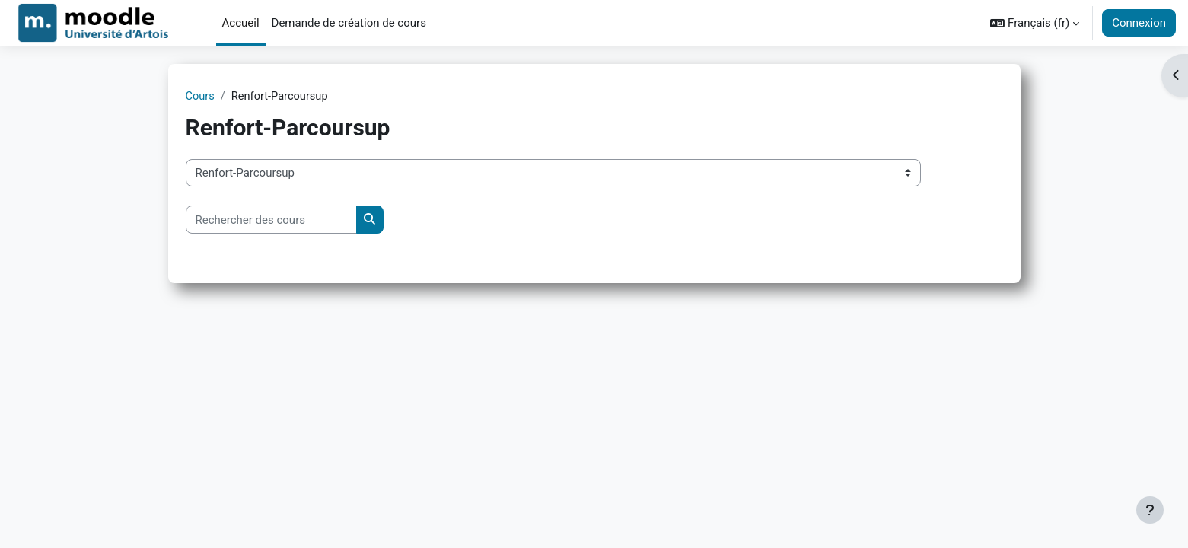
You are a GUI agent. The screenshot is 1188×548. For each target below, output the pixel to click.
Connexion (1139, 23)
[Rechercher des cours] (271, 220)
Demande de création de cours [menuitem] (349, 23)
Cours (200, 97)
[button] (1034, 23)
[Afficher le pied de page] (1150, 510)
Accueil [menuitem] (241, 23)
